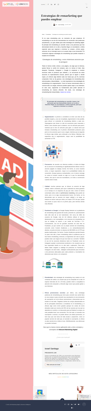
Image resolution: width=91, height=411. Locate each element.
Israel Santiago (61, 24)
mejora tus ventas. (65, 92)
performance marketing (68, 193)
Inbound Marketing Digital (68, 329)
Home (43, 34)
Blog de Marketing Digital (22, 4)
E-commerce (48, 34)
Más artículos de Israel (53, 364)
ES (86, 7)
